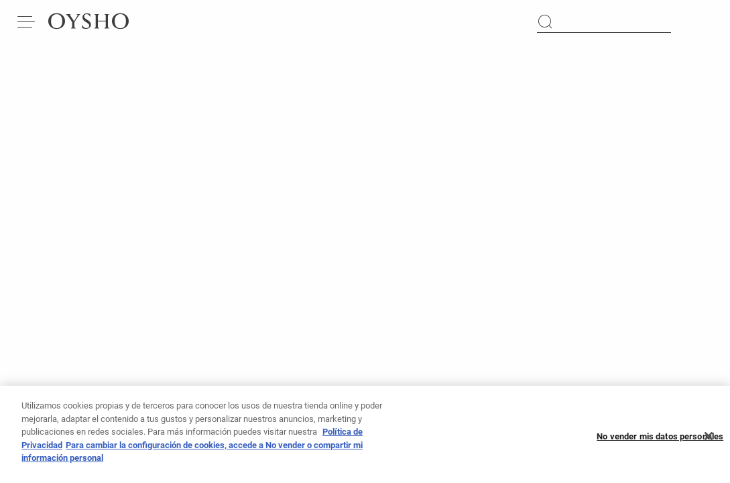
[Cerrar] (708, 439)
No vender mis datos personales (660, 440)
